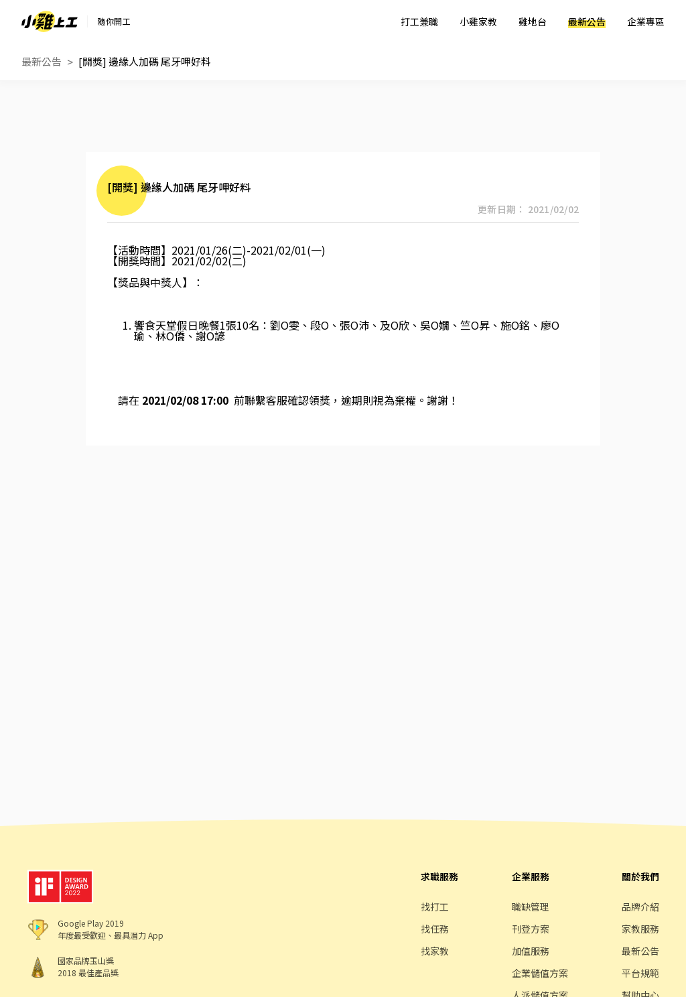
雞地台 (533, 21)
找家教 (435, 950)
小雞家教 (478, 21)
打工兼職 (419, 21)
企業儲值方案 (540, 973)
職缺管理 (530, 906)
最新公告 (587, 21)
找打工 (435, 906)
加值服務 (530, 950)
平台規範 (640, 973)
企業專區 (646, 21)
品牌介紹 (640, 906)
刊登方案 (530, 928)
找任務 (435, 928)
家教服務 (640, 928)
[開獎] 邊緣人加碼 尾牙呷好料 (144, 61)
